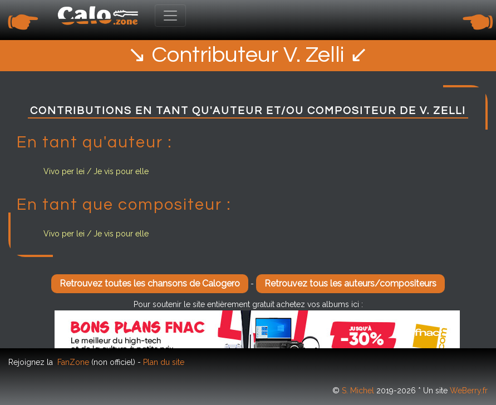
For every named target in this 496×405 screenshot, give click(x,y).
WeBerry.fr (469, 390)
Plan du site (163, 362)
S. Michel (358, 390)
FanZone (73, 362)
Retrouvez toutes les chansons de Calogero (150, 283)
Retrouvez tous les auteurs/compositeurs (350, 283)
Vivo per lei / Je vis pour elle (96, 171)
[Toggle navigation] (170, 15)
